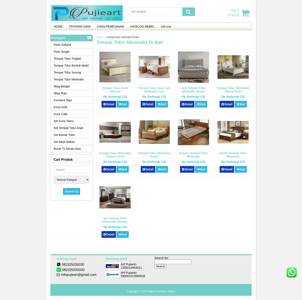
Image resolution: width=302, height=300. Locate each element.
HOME (58, 26)
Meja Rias (60, 93)
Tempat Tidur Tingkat (67, 58)
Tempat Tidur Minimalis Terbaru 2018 (115, 154)
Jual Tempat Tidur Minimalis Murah (193, 89)
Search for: (161, 258)
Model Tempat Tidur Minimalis (233, 154)
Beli (122, 104)
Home (99, 37)
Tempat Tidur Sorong (67, 72)
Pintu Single (61, 51)
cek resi (166, 26)
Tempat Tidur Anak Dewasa (115, 89)
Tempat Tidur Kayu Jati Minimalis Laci (154, 89)
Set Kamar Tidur (64, 135)
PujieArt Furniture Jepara (161, 291)
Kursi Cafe (60, 114)
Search (71, 191)
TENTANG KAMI (80, 26)
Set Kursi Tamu (64, 121)
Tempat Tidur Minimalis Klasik (154, 154)
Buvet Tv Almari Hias (67, 148)
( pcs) (234, 13)
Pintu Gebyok (62, 44)
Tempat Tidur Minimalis (69, 79)
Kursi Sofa (60, 107)
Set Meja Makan (64, 141)
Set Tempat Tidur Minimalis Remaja (115, 220)
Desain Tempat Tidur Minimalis (193, 154)
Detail (109, 104)
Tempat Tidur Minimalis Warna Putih (233, 89)
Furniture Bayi (63, 100)
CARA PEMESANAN (110, 26)
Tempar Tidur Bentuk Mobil (71, 65)
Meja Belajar (62, 86)
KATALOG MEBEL (142, 26)
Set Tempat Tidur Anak (68, 128)
